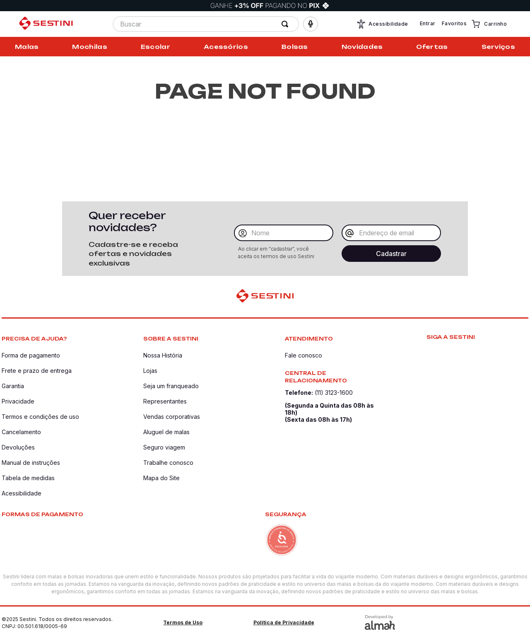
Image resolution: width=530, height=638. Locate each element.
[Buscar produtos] (287, 24)
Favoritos (454, 23)
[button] (310, 24)
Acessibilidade (382, 24)
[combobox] (206, 24)
